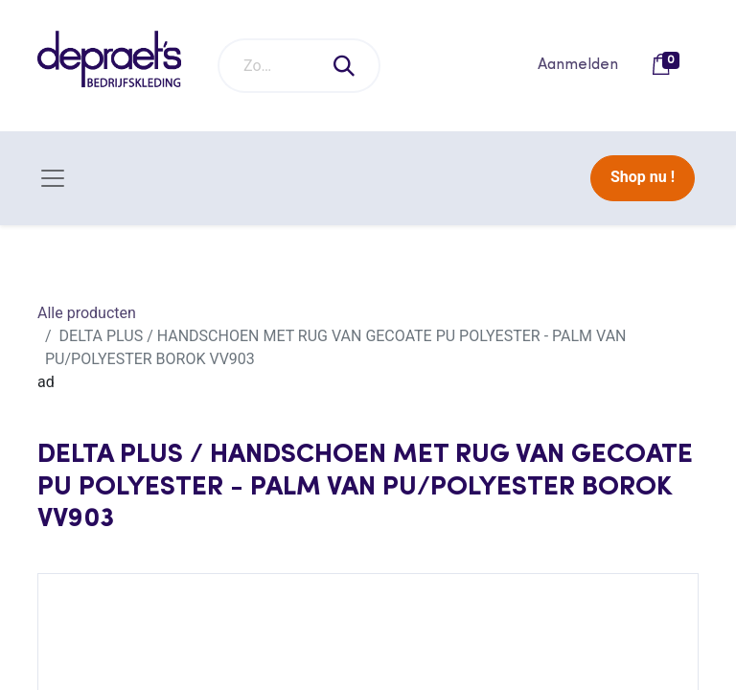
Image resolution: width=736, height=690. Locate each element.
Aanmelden (578, 65)
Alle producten (86, 313)
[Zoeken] (345, 65)
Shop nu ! (642, 177)
